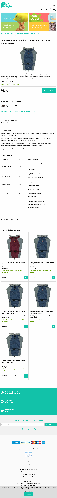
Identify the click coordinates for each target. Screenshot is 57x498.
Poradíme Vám (7, 411)
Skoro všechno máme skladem (10, 392)
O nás (28, 464)
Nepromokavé (35, 33)
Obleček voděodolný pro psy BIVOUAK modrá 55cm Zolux (14, 312)
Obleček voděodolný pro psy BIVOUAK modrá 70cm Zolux (14, 361)
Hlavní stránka (5, 33)
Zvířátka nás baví (6, 401)
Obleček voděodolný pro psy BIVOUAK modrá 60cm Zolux (42, 312)
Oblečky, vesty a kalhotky (22, 33)
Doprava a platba (28, 477)
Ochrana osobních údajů (28, 472)
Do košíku (49, 90)
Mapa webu (28, 467)
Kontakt (44, 9)
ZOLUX (33, 111)
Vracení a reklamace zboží (28, 469)
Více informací (28, 491)
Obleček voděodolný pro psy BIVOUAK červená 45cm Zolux (14, 263)
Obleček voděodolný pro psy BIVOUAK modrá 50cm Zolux (42, 263)
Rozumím (28, 494)
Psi (12, 33)
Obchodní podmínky (28, 474)
